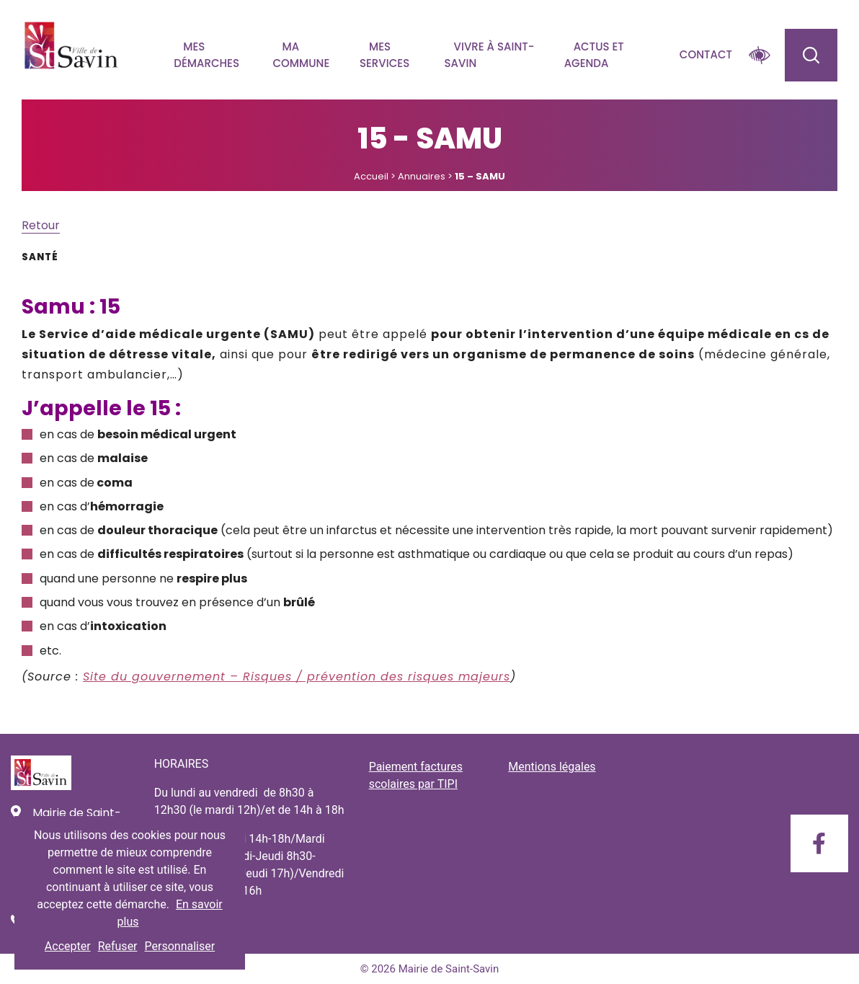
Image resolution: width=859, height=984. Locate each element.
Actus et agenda (594, 55)
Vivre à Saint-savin (490, 55)
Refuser (118, 946)
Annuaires (421, 176)
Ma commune (300, 55)
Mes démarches (206, 55)
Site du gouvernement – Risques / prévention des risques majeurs (296, 676)
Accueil (371, 176)
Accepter (68, 946)
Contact (706, 54)
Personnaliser (180, 946)
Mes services (384, 55)
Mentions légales (551, 767)
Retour (41, 225)
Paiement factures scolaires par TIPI (416, 775)
